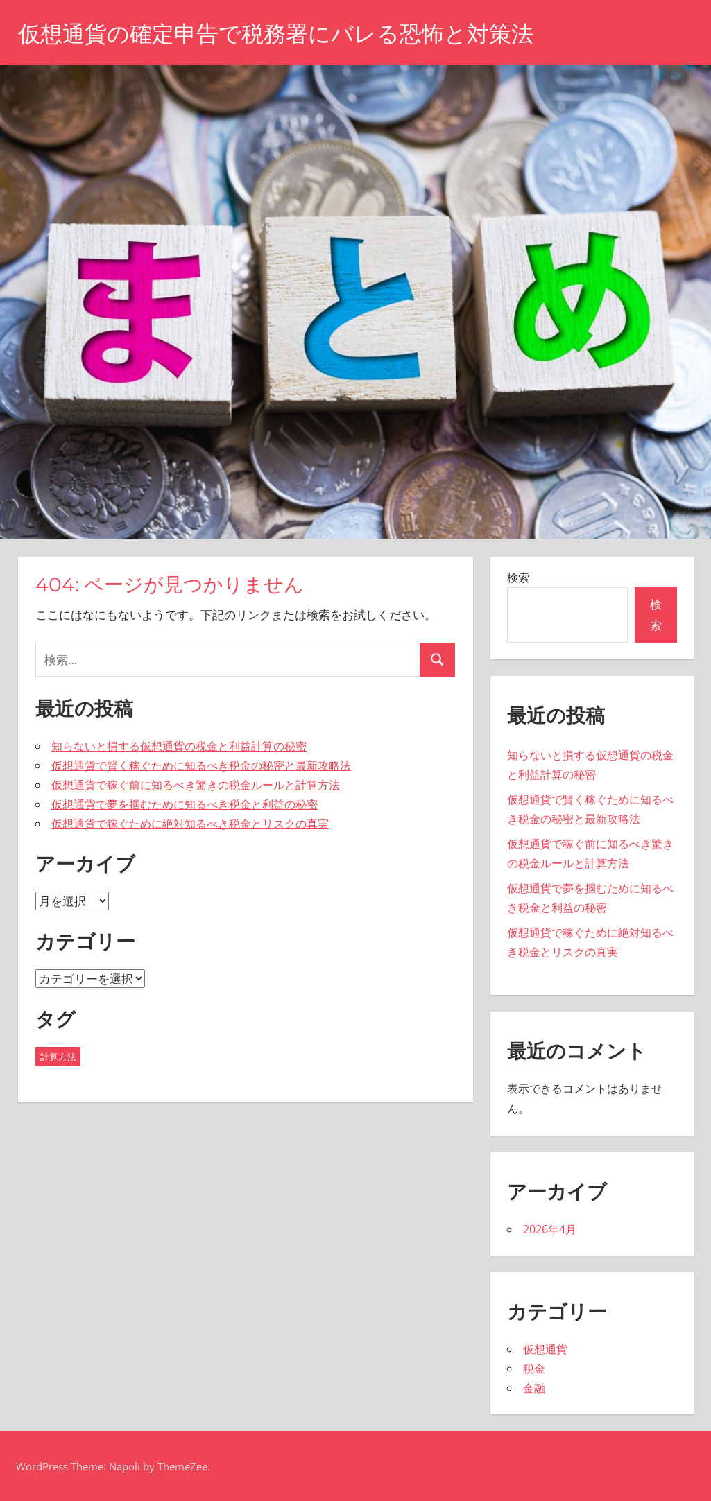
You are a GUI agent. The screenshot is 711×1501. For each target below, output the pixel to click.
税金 (534, 1368)
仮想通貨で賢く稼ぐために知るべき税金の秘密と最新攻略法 (201, 765)
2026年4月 (549, 1229)
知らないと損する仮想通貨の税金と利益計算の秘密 (179, 746)
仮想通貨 (545, 1349)
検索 (518, 577)
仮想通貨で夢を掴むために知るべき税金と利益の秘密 (184, 804)
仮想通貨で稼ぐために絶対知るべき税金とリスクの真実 (190, 823)
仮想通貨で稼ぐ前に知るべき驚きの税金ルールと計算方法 (195, 784)
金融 (534, 1388)
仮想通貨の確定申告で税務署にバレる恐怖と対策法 (275, 33)
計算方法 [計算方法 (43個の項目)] (58, 1056)
